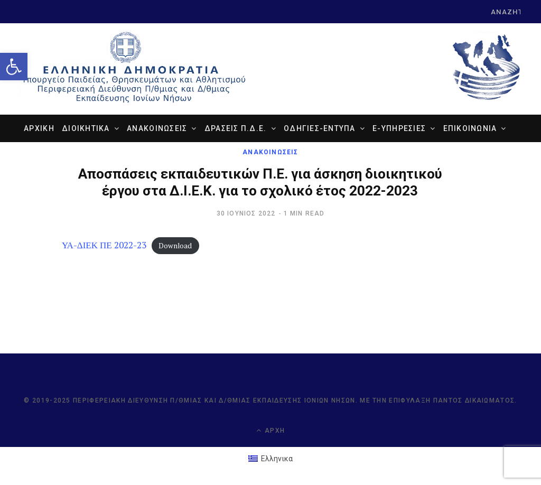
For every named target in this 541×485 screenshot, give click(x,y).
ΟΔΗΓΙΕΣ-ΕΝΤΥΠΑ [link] (320, 128)
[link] (13, 66)
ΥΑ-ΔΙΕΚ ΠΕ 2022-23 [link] (104, 245)
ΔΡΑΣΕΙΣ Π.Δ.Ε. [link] (235, 128)
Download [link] (175, 245)
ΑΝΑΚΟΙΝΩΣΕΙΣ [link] (157, 128)
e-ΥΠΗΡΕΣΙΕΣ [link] (399, 128)
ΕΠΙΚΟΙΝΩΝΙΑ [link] (470, 128)
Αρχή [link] (270, 430)
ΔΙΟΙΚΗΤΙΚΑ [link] (86, 128)
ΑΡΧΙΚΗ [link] (39, 128)
